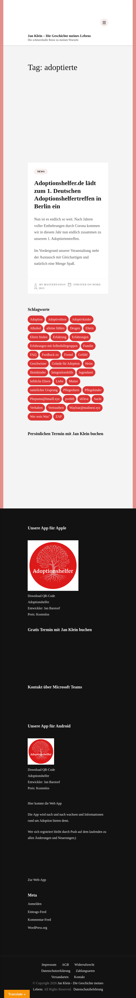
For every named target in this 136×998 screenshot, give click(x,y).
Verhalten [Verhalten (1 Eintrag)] (36, 407)
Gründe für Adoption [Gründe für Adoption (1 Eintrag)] (66, 363)
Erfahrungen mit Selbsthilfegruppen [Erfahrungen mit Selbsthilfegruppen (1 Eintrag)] (53, 346)
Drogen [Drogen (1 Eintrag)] (75, 328)
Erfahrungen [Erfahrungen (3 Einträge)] (80, 337)
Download (34, 596)
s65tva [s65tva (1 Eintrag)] (84, 399)
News (40, 171)
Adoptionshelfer (38, 776)
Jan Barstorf (52, 608)
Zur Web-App (37, 880)
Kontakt (79, 977)
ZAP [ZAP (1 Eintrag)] (59, 416)
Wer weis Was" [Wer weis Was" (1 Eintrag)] (40, 416)
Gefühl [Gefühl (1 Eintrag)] (83, 354)
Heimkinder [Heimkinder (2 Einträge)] (38, 372)
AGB (65, 964)
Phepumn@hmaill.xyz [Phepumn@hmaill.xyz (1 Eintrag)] (44, 399)
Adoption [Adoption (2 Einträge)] (36, 319)
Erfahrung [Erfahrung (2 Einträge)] (59, 337)
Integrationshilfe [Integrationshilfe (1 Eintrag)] (62, 372)
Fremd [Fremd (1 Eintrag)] (68, 354)
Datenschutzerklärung (55, 971)
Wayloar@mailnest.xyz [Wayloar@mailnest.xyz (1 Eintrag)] (84, 407)
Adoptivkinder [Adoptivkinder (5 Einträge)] (81, 319)
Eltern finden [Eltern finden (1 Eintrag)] (38, 337)
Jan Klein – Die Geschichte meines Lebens (59, 36)
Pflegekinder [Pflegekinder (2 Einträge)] (93, 390)
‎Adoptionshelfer (38, 602)
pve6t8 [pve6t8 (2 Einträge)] (69, 399)
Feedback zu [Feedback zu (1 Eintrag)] (50, 354)
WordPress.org (37, 927)
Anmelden (34, 904)
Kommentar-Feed (39, 919)
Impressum (49, 964)
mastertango (55, 284)
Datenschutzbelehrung (88, 989)
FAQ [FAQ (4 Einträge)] (33, 354)
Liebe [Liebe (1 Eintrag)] (59, 381)
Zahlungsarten (85, 971)
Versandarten (60, 977)
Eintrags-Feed (37, 912)
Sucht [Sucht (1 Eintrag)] (97, 399)
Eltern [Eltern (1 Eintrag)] (89, 328)
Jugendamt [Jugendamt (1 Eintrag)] (86, 372)
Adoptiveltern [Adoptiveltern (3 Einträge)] (57, 319)
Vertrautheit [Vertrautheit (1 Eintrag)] (56, 407)
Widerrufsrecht (84, 964)
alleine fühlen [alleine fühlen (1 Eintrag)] (55, 328)
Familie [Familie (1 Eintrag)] (88, 346)
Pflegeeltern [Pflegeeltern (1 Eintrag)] (71, 390)
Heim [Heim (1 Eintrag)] (89, 363)
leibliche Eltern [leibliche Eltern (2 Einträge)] (40, 381)
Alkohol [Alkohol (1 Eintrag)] (35, 328)
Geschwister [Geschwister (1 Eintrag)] (38, 363)
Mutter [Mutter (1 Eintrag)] (73, 381)
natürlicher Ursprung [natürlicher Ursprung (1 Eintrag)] (44, 390)
